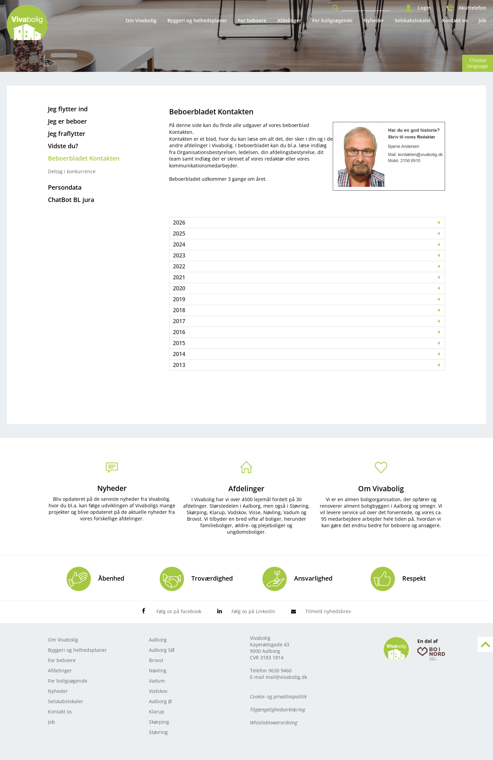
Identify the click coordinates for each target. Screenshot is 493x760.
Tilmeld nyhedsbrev (328, 611)
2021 (179, 277)
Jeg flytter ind (68, 109)
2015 (179, 343)
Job (482, 20)
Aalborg (158, 639)
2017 (179, 321)
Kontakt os (455, 20)
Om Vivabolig (141, 20)
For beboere (252, 20)
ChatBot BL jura (71, 199)
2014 (179, 354)
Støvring (158, 732)
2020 (179, 288)
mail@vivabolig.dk (286, 677)
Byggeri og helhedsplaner (197, 20)
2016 (179, 332)
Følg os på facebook (178, 611)
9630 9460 (280, 670)
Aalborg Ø (160, 701)
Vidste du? (63, 146)
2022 (179, 266)
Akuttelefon (472, 8)
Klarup (156, 711)
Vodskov (158, 691)
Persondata (64, 187)
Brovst (156, 660)
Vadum (157, 680)
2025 (179, 233)
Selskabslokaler (413, 20)
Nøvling (157, 670)
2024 (179, 244)
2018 (179, 310)
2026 (179, 222)
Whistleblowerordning (273, 722)
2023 (179, 255)
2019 (179, 299)
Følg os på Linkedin (253, 611)
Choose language (477, 63)
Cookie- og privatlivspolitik (278, 696)
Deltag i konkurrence (72, 171)
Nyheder (374, 20)
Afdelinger (289, 20)
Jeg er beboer (67, 121)
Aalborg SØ (162, 650)
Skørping (159, 722)
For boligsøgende (332, 20)
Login (424, 8)
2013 (179, 365)
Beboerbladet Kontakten (83, 158)
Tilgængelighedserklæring (277, 709)
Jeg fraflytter (66, 133)
